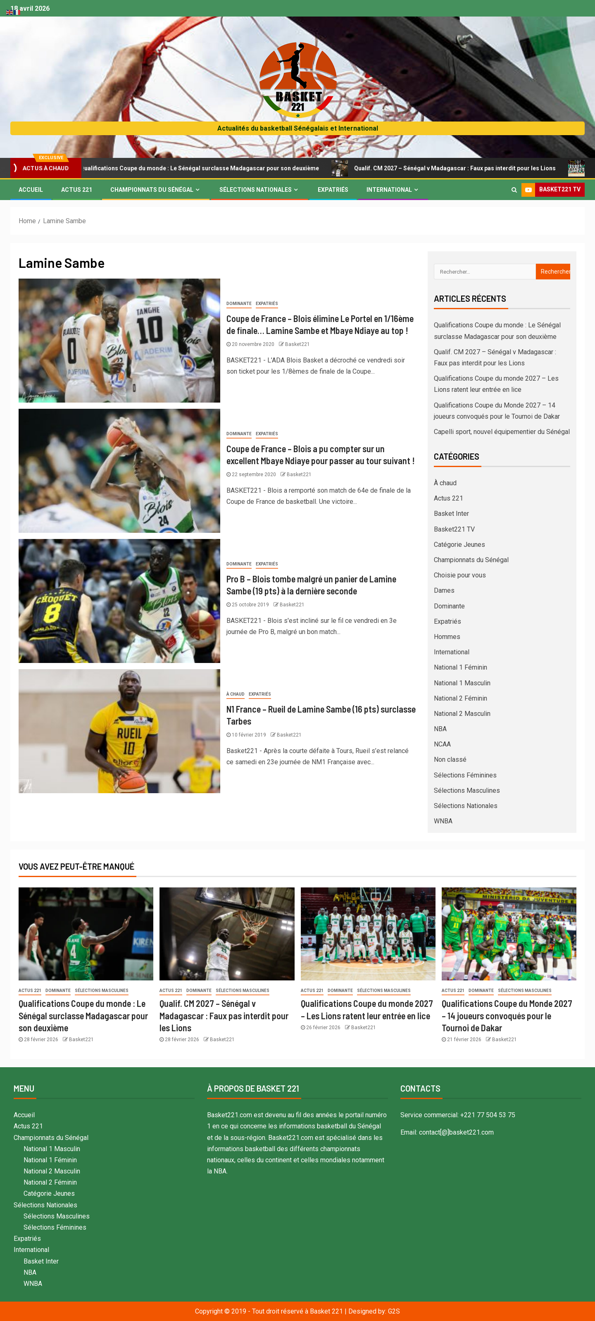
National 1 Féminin (460, 667)
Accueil (31, 189)
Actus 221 (76, 189)
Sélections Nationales (255, 189)
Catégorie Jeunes (459, 544)
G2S (394, 1311)
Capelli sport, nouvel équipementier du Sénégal (502, 432)
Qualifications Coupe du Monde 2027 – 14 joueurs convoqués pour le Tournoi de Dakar (507, 1015)
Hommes (447, 637)
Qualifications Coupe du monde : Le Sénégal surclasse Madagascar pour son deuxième (201, 168)
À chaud (235, 694)
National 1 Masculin (462, 683)
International (389, 189)
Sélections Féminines (465, 775)
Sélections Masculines (467, 790)
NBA (440, 729)
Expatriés (333, 189)
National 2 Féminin (460, 698)
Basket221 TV (454, 529)
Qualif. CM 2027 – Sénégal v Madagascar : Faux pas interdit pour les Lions (457, 168)
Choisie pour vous (460, 575)
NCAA (442, 744)
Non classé (450, 759)
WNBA (443, 821)
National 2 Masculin (462, 714)
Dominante (239, 303)
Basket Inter (451, 513)
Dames (444, 590)
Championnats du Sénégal (151, 189)
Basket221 (297, 344)
